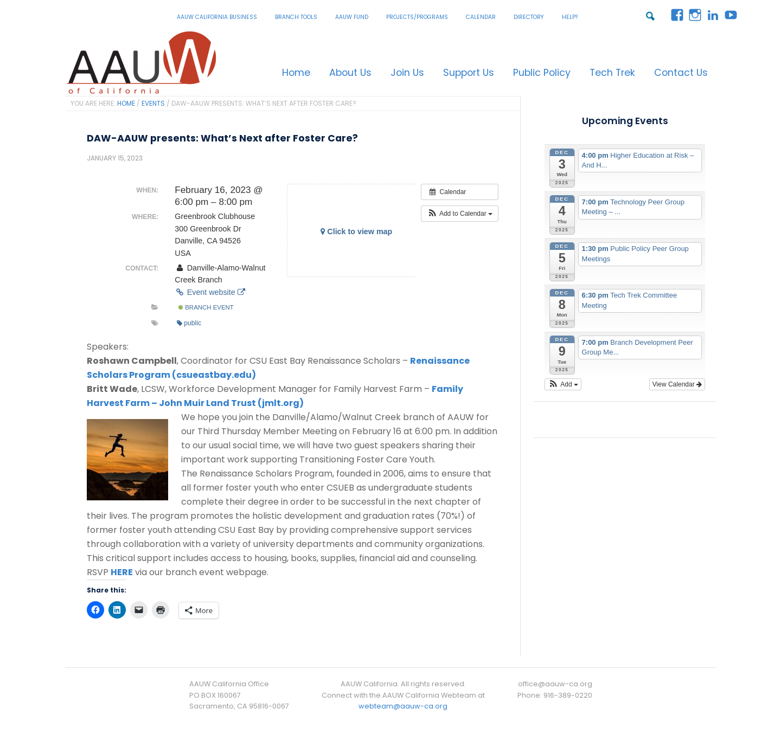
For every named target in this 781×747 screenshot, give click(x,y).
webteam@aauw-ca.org (403, 706)
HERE (122, 572)
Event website (210, 292)
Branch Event (206, 307)
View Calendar (677, 384)
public (189, 323)
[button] (459, 213)
